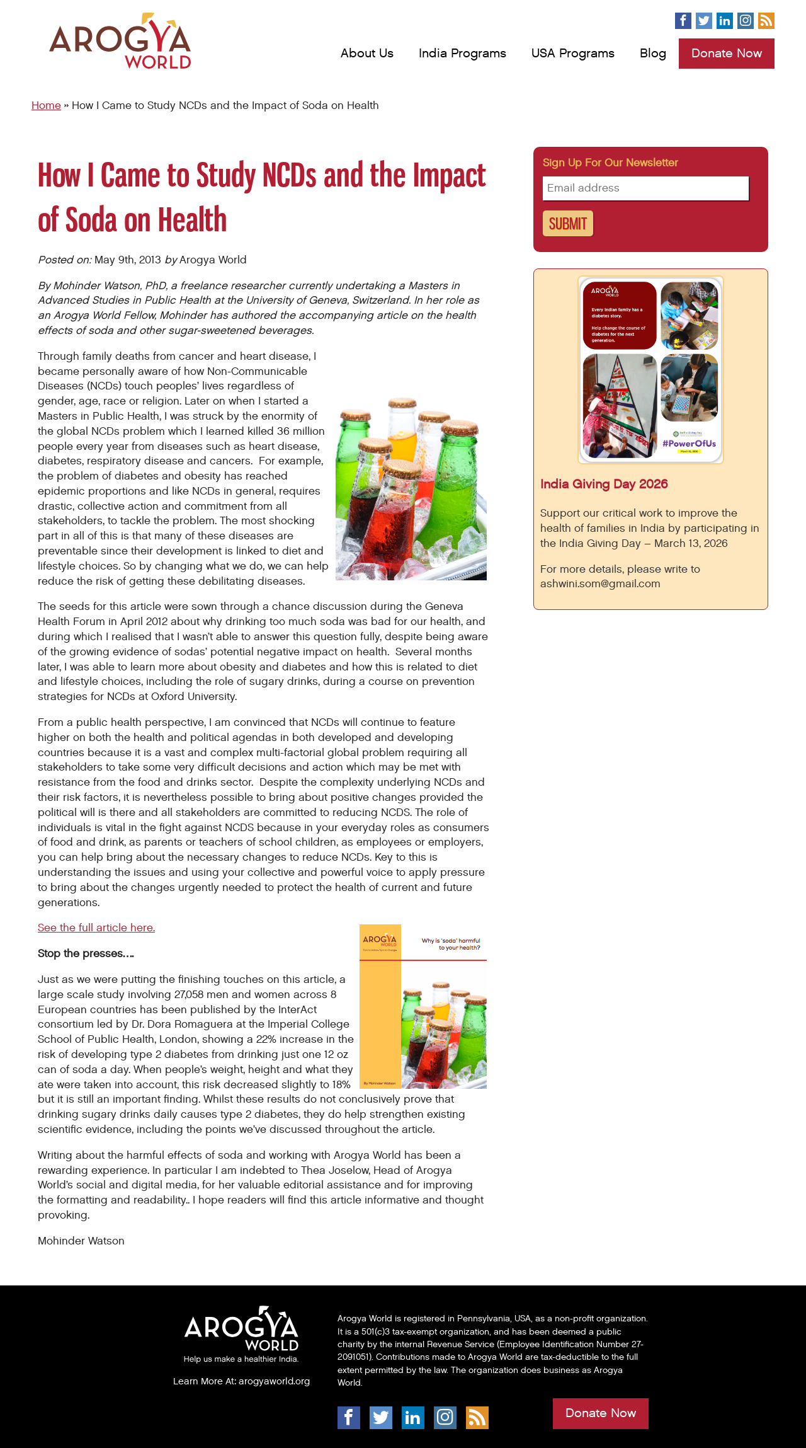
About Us (367, 53)
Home (46, 106)
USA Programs (573, 53)
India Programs (462, 53)
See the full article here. (96, 928)
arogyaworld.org (274, 1381)
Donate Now (726, 53)
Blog (653, 53)
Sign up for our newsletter (610, 163)
